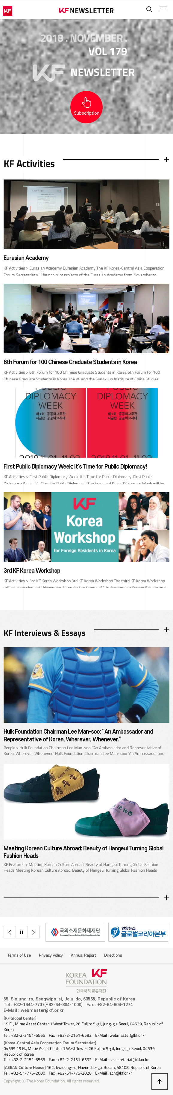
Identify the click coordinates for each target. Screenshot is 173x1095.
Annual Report (83, 955)
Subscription (86, 113)
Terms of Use (19, 955)
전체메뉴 (163, 9)
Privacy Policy (51, 955)
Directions (113, 955)
